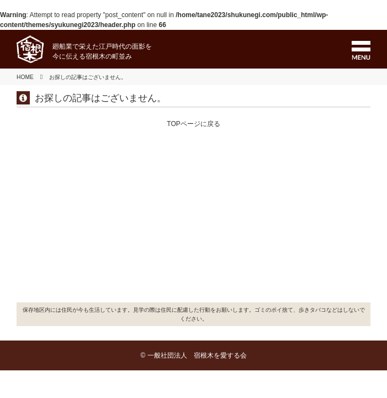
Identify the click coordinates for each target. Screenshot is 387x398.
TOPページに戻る (193, 124)
